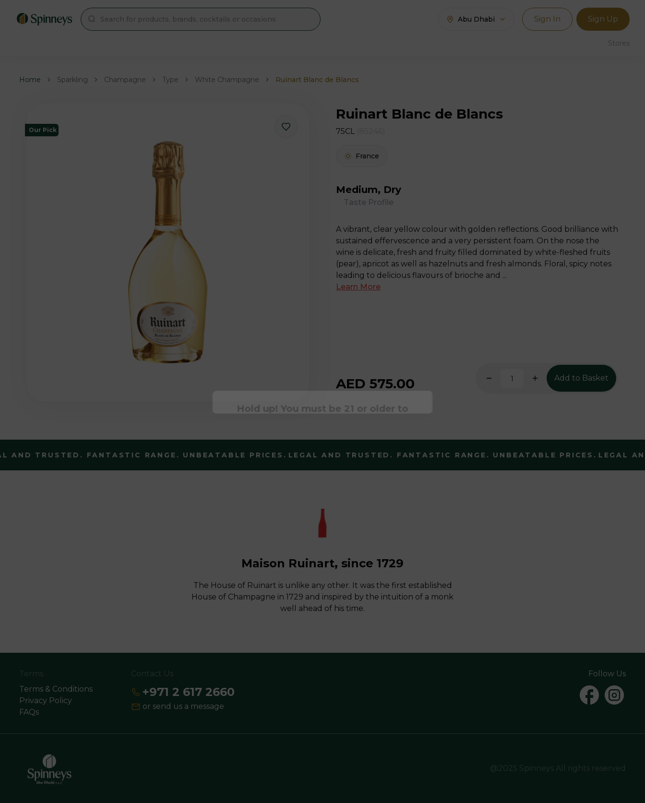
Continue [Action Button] (323, 430)
